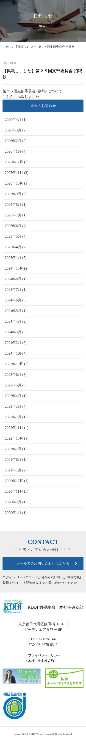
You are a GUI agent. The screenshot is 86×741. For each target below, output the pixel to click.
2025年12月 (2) (16, 162)
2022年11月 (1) (16, 428)
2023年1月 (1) (16, 417)
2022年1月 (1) (16, 449)
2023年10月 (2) (16, 364)
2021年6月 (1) (16, 460)
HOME (7, 47)
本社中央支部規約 (40, 661)
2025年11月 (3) (16, 173)
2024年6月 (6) (16, 300)
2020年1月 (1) (16, 513)
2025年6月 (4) (16, 226)
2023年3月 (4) (16, 406)
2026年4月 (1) (16, 119)
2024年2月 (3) (16, 343)
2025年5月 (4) (16, 236)
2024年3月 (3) (16, 332)
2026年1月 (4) (16, 151)
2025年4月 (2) (16, 247)
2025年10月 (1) (16, 183)
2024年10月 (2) (16, 268)
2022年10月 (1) (16, 438)
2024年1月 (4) (16, 353)
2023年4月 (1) (16, 396)
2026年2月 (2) (16, 141)
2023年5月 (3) (16, 385)
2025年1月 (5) (16, 258)
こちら (8, 97)
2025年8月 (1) (16, 205)
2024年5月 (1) (16, 311)
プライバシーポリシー (43, 655)
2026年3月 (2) (16, 130)
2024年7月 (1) (16, 290)
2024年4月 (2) (16, 321)
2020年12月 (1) (16, 481)
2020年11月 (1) (16, 491)
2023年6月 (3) (16, 375)
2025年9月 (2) (16, 194)
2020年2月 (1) (16, 502)
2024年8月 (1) (16, 279)
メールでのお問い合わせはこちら (43, 563)
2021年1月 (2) (16, 470)
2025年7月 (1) (16, 215)
